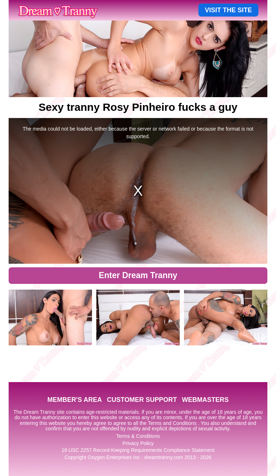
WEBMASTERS (205, 399)
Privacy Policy (137, 443)
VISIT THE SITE (228, 10)
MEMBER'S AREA (74, 399)
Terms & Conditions (138, 436)
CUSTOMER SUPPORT (142, 399)
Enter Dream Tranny (138, 275)
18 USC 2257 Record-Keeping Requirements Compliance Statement (138, 450)
